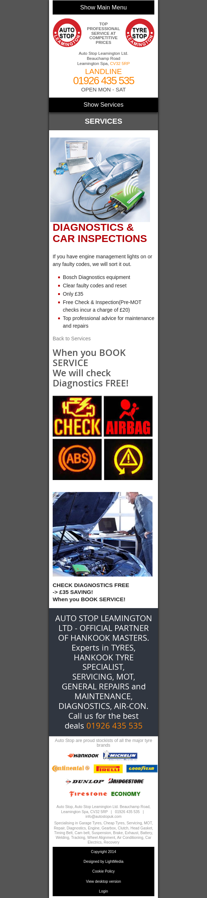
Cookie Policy (103, 871)
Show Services (103, 104)
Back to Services (72, 338)
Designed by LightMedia (103, 862)
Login (103, 891)
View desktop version (103, 881)
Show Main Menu (103, 7)
